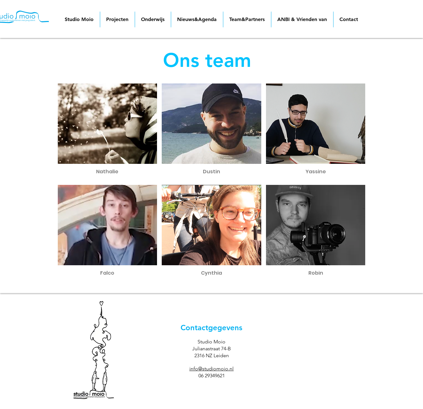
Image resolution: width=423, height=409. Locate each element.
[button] (107, 131)
